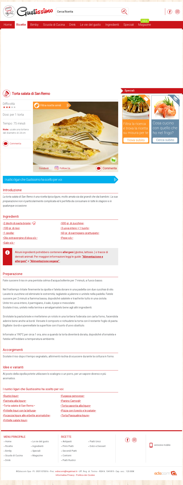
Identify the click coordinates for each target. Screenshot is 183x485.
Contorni (67, 455)
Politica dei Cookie (85, 475)
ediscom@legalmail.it (66, 471)
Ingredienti (112, 24)
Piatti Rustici (69, 460)
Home (8, 24)
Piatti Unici (95, 441)
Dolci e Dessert (98, 446)
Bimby (34, 24)
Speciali (128, 24)
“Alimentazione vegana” (45, 261)
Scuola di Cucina (54, 24)
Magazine (144, 23)
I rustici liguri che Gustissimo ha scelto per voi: (59, 179)
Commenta (110, 168)
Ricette (21, 24)
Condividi (44, 168)
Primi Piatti (68, 446)
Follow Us (64, 168)
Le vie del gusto (90, 24)
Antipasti (67, 441)
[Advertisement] (91, 58)
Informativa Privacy (65, 475)
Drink (72, 24)
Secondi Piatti (70, 451)
